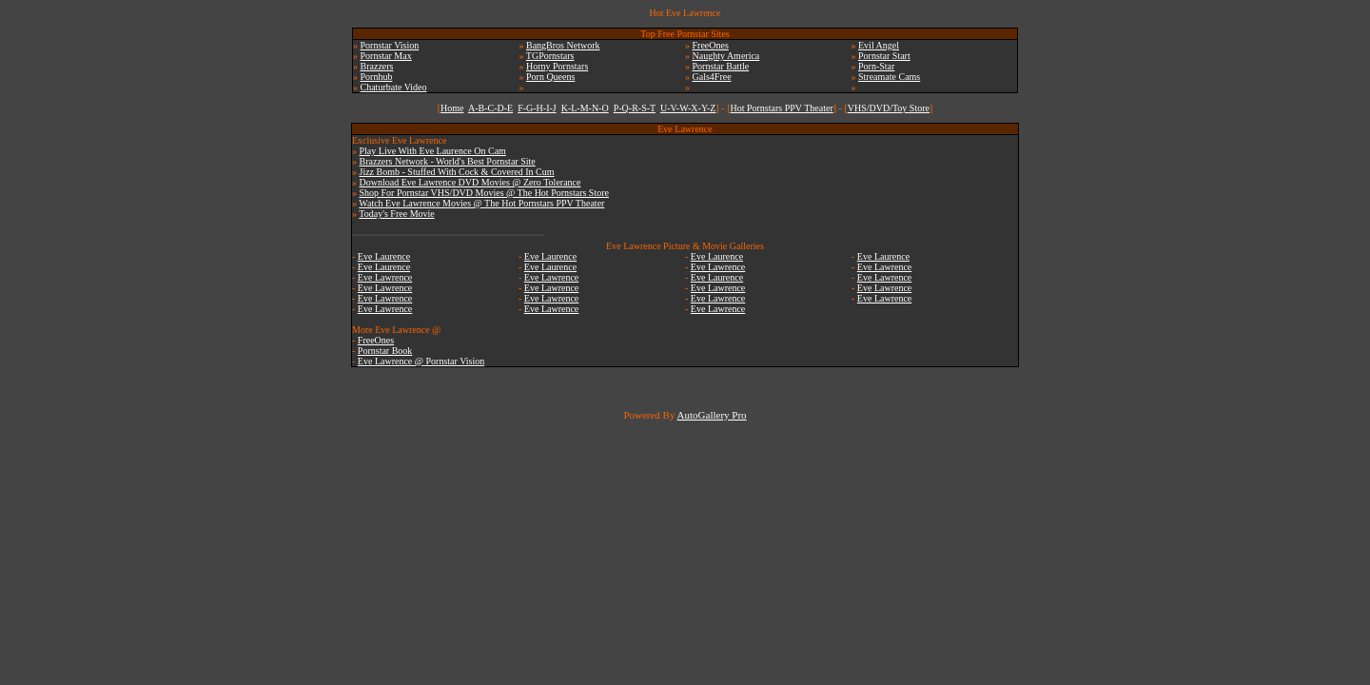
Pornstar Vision (390, 45)
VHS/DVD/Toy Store (889, 108)
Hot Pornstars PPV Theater (781, 108)
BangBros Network (563, 45)
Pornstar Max (386, 55)
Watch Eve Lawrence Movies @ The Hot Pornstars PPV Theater (481, 203)
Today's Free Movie (396, 213)
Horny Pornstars (557, 66)
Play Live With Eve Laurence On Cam (433, 151)
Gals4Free (712, 76)
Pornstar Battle (721, 66)
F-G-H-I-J (537, 108)
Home (451, 108)
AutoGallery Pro (712, 415)
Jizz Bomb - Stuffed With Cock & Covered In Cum (457, 171)
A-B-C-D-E (490, 108)
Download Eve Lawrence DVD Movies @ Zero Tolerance (470, 182)
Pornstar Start (884, 55)
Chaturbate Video (394, 87)
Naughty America (726, 55)
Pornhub (377, 76)
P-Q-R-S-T (635, 108)
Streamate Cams (889, 76)
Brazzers (377, 66)
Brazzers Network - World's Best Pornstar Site (448, 161)
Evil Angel (878, 45)
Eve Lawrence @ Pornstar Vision (421, 361)
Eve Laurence (384, 256)
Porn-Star (876, 66)
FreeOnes (711, 45)
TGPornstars (550, 55)
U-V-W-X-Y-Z (688, 108)
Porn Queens (550, 76)
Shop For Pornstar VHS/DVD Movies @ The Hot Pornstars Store (484, 192)
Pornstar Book (385, 350)
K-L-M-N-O (585, 108)
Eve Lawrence (385, 277)
